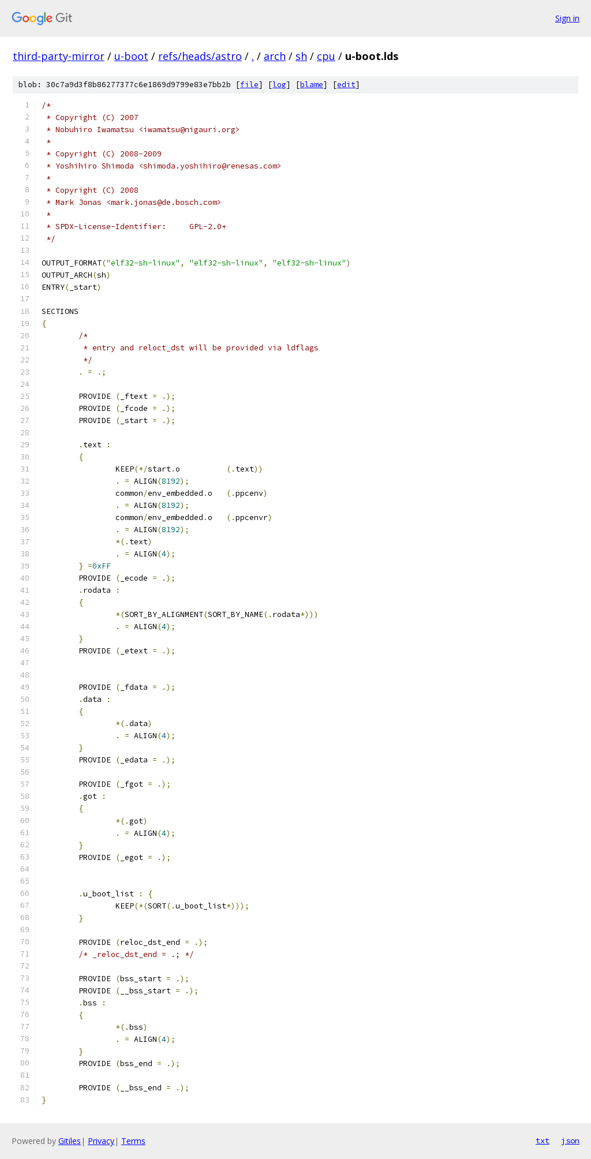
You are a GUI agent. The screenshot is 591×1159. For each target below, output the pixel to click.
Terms (133, 1140)
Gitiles (69, 1140)
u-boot (131, 56)
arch (275, 56)
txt (542, 1140)
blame (311, 84)
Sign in (567, 18)
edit (346, 84)
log (279, 84)
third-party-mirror (58, 56)
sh (301, 56)
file (249, 84)
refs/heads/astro (200, 56)
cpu (326, 56)
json (570, 1140)
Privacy (101, 1140)
